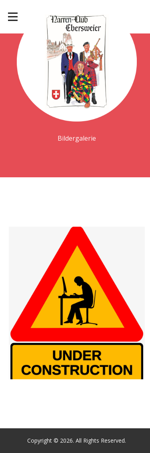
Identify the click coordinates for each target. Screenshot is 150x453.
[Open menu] (13, 16)
